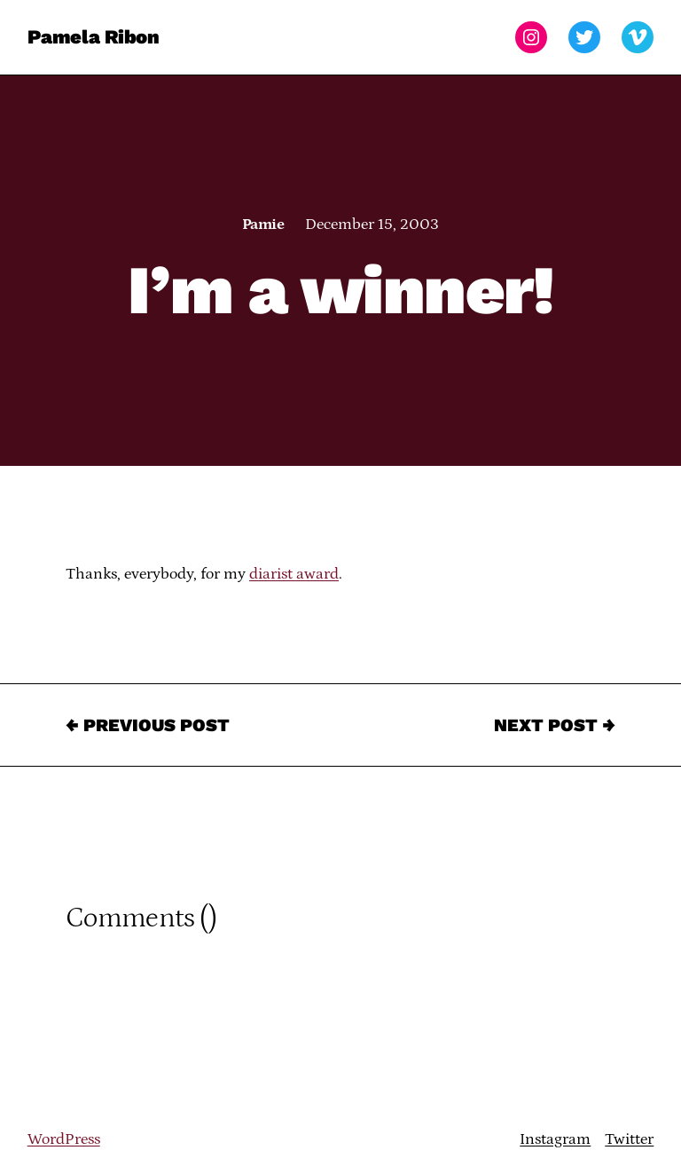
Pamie (263, 224)
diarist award (294, 574)
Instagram (555, 1139)
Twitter (629, 1139)
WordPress (63, 1139)
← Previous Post (148, 725)
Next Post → (554, 725)
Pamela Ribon (93, 37)
